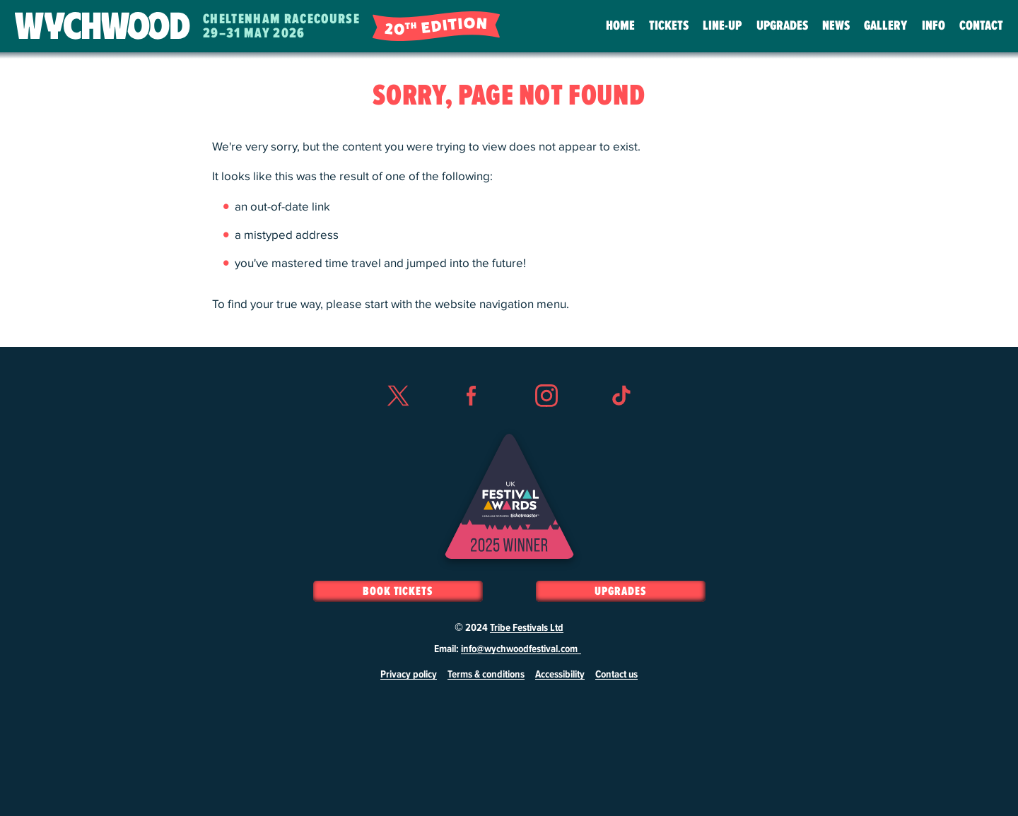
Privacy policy (408, 674)
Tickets (669, 25)
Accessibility (560, 674)
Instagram (546, 421)
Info (933, 25)
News (836, 25)
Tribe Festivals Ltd (526, 628)
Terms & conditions (486, 674)
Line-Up (722, 25)
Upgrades (782, 25)
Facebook (471, 421)
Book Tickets (398, 591)
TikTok (621, 421)
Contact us (616, 674)
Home (620, 25)
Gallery (885, 25)
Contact (981, 25)
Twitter (397, 421)
